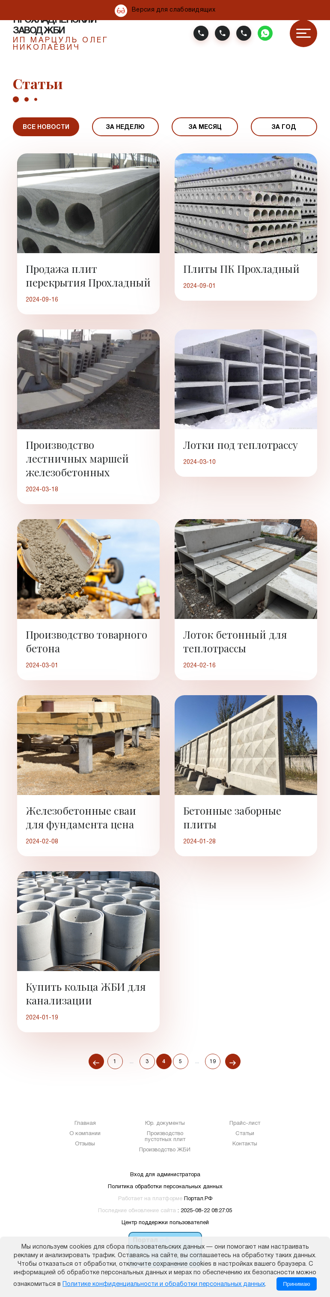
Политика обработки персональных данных (165, 1186)
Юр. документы (165, 1123)
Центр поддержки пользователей (165, 1222)
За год (283, 127)
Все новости (46, 127)
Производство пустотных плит (165, 1136)
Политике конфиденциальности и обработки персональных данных (163, 1284)
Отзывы (85, 1144)
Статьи (244, 1133)
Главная (85, 1123)
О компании (85, 1133)
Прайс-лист (244, 1123)
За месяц (204, 127)
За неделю (125, 127)
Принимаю (296, 1284)
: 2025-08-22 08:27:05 (205, 1210)
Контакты (244, 1144)
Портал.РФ (198, 1198)
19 (213, 1061)
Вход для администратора (165, 1174)
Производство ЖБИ (164, 1150)
